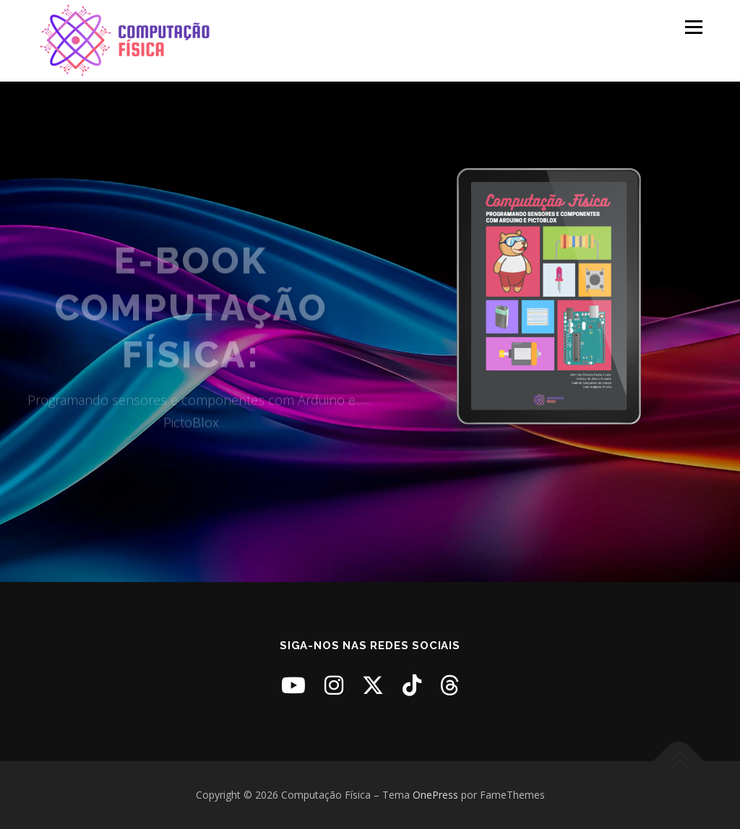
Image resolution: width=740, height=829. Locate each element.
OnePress (435, 795)
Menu (693, 27)
